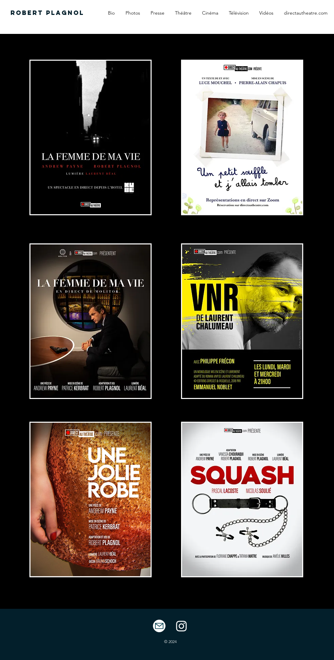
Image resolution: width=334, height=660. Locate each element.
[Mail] (159, 626)
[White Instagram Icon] (181, 626)
